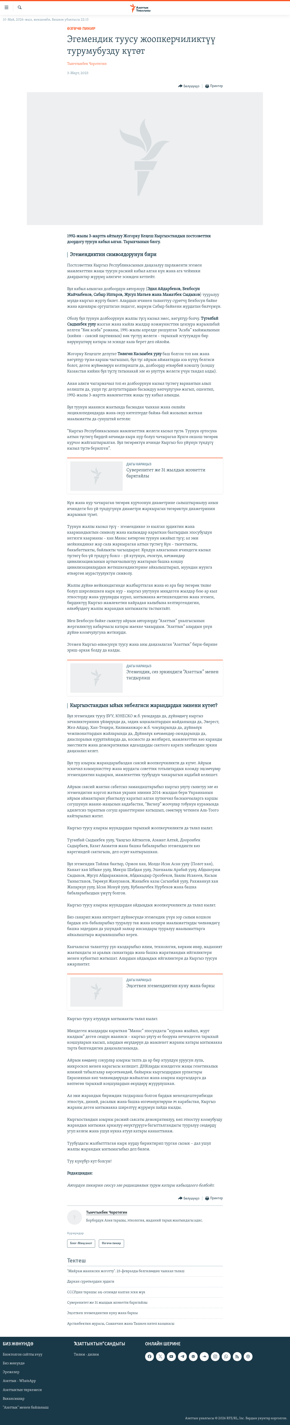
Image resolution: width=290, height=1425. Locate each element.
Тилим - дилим (86, 1354)
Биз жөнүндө (14, 1363)
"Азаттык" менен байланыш (26, 1407)
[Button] (189, 86)
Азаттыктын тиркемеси (22, 1390)
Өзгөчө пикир (81, 29)
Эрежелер (11, 1372)
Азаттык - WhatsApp (19, 1381)
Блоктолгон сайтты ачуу (22, 1354)
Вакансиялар (14, 1399)
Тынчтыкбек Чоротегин (87, 64)
